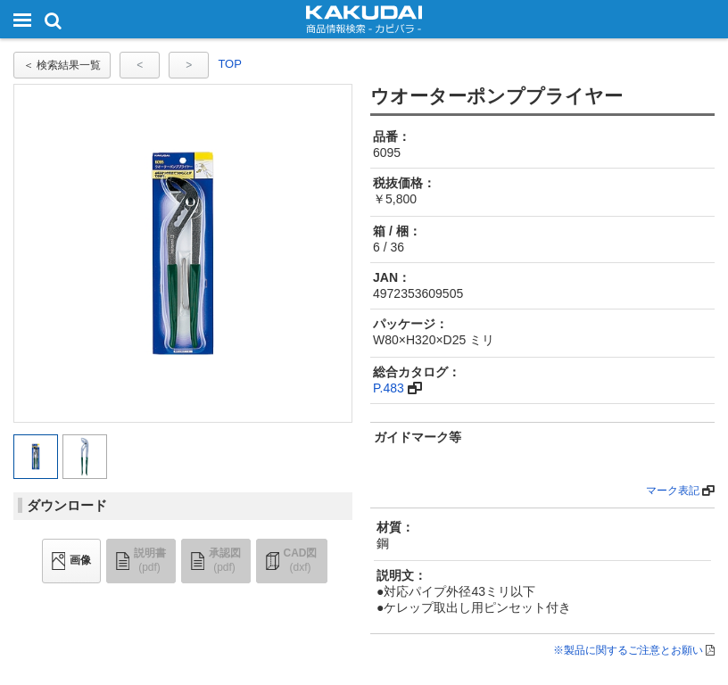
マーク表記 (672, 490)
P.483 (388, 388)
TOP (230, 63)
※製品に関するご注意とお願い (628, 650)
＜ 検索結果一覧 (62, 65)
